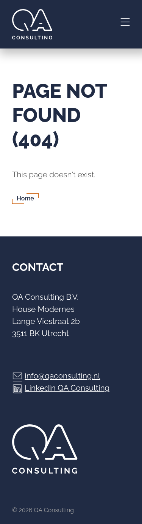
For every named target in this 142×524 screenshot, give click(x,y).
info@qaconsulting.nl (62, 375)
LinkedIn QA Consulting (67, 388)
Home (25, 198)
